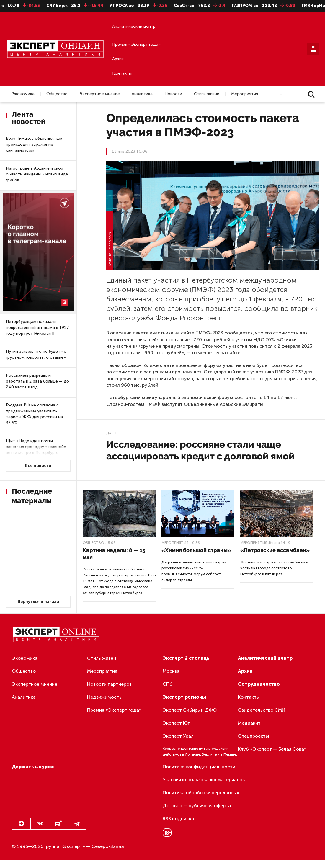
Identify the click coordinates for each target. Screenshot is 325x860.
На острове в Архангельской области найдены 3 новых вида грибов (37, 174)
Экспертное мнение (99, 94)
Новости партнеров (109, 684)
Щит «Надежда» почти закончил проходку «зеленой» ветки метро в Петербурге (36, 446)
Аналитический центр (134, 26)
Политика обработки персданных (201, 792)
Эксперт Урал (178, 736)
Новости (173, 94)
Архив (118, 58)
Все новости (38, 465)
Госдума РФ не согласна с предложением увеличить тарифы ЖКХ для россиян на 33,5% (34, 414)
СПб (167, 684)
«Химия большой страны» (196, 550)
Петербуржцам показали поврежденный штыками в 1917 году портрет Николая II (37, 327)
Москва (171, 671)
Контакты (122, 73)
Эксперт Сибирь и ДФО (190, 710)
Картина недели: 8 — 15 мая (114, 553)
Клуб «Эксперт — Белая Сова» (272, 749)
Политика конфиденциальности (199, 766)
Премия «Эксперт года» (136, 44)
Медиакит (249, 723)
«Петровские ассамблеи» (275, 550)
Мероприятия (244, 94)
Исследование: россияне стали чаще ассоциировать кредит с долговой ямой (200, 450)
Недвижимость (104, 697)
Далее (111, 433)
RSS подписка (178, 818)
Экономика (23, 94)
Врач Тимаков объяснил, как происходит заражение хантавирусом (34, 144)
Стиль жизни (206, 94)
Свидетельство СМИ (261, 710)
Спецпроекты (253, 736)
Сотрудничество (259, 684)
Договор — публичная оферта (197, 805)
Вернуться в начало (38, 601)
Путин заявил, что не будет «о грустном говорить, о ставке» (36, 354)
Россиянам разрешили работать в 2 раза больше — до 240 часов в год (37, 381)
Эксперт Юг (176, 723)
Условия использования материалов (204, 779)
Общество (57, 94)
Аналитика (142, 94)
